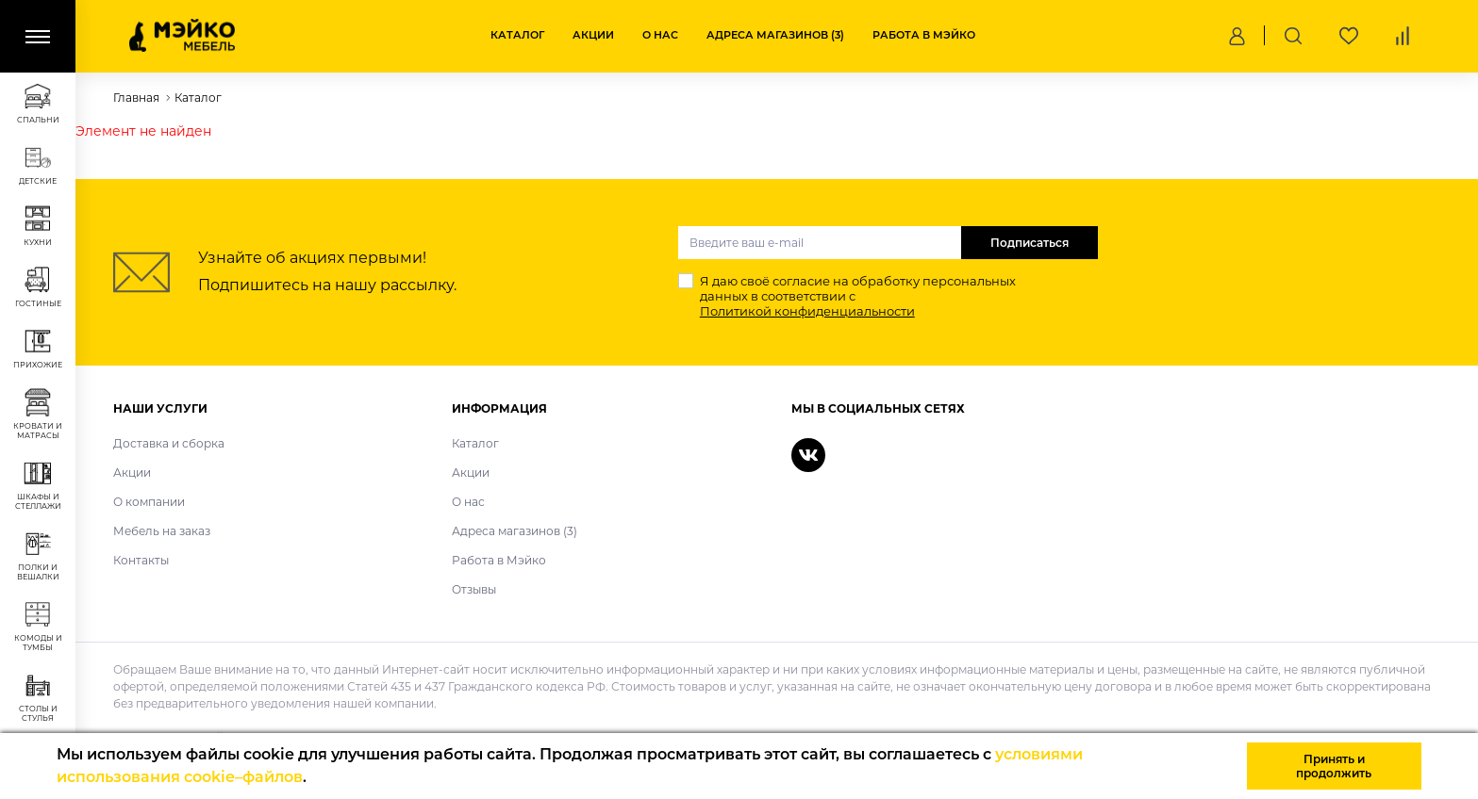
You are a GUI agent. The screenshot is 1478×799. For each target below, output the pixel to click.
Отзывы (474, 589)
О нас (660, 34)
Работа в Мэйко (923, 34)
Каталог (517, 34)
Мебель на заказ (161, 531)
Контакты (141, 560)
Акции (593, 34)
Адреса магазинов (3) (775, 34)
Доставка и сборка (168, 443)
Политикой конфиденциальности (807, 310)
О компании (149, 502)
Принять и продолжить (1333, 766)
